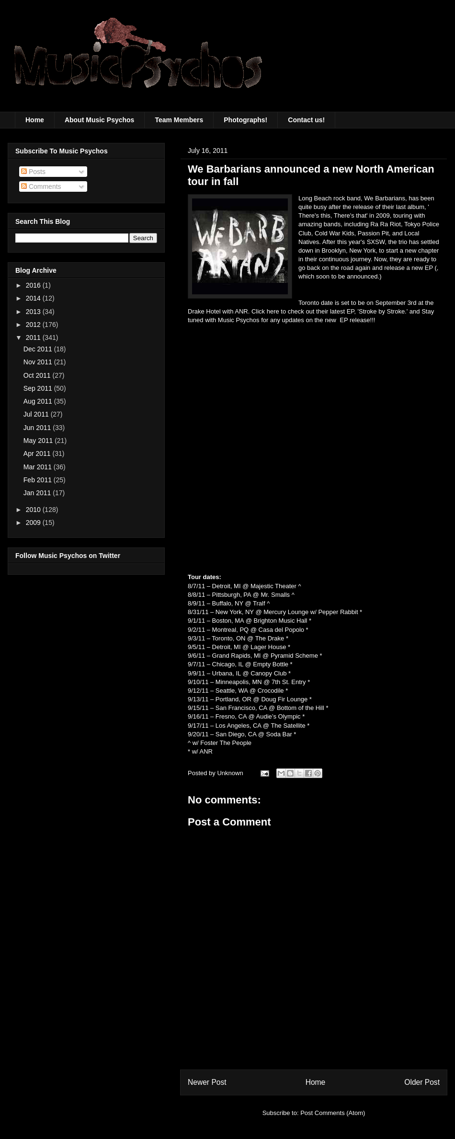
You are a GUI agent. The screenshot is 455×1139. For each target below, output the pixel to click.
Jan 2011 (38, 493)
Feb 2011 (38, 480)
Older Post (422, 1082)
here (274, 311)
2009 (34, 522)
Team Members (179, 120)
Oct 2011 (38, 375)
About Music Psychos (99, 120)
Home (34, 120)
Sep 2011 (38, 388)
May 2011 (39, 440)
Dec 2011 (38, 349)
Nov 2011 (38, 362)
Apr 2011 (38, 453)
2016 (34, 285)
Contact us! (306, 120)
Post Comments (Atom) (332, 1112)
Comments (41, 186)
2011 (34, 337)
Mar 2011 (38, 467)
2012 (34, 324)
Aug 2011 (38, 401)
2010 (34, 509)
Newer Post (207, 1082)
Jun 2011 (38, 427)
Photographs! (245, 120)
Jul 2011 (37, 414)
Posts (33, 171)
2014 (34, 298)
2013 (34, 311)
